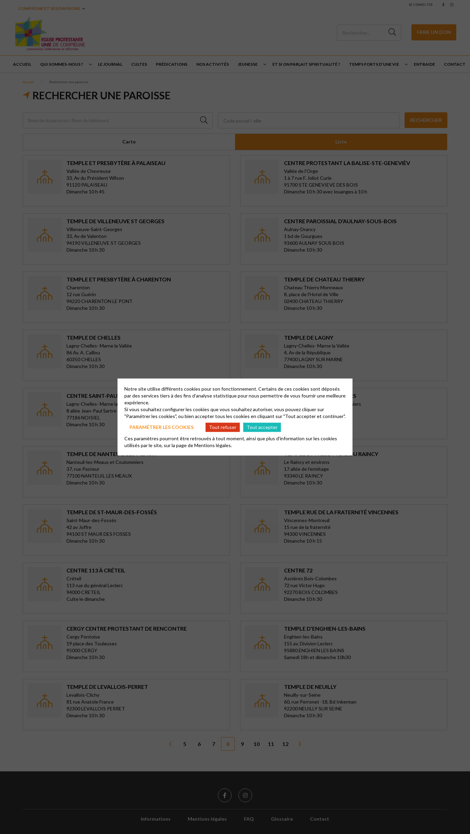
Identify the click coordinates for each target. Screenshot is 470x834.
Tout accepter (262, 427)
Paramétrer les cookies (161, 427)
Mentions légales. (213, 445)
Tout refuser (222, 427)
